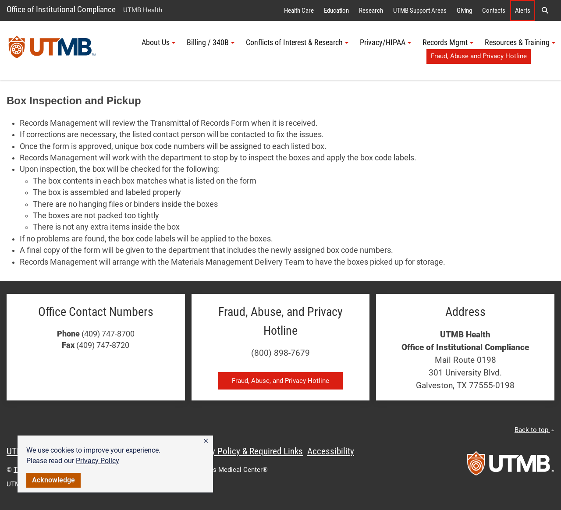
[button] (206, 441)
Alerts (522, 10)
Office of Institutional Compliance (61, 9)
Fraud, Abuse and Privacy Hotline (479, 56)
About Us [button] (158, 42)
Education (336, 10)
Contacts (493, 10)
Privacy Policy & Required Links (245, 451)
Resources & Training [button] (520, 42)
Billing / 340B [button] (210, 42)
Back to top (534, 430)
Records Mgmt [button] (448, 42)
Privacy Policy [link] (97, 461)
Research (371, 10)
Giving (464, 10)
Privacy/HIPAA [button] (385, 42)
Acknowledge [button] (53, 480)
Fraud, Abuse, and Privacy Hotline (280, 381)
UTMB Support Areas (420, 10)
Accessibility (330, 451)
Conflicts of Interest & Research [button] (297, 42)
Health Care (299, 10)
